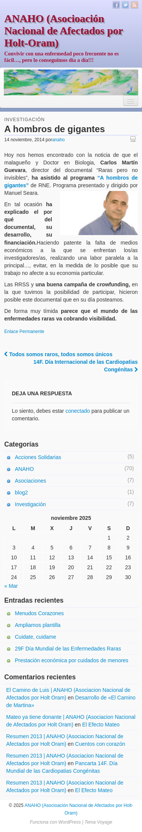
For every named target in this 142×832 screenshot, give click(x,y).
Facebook (116, 5)
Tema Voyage (98, 822)
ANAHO (24, 469)
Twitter (125, 5)
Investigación (24, 119)
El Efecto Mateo (101, 724)
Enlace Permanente (24, 331)
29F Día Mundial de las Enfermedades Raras (68, 649)
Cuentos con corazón (100, 744)
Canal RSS (134, 5)
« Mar (11, 586)
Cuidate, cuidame (35, 637)
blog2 (21, 492)
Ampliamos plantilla (38, 625)
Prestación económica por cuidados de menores (71, 660)
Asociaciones (30, 481)
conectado (78, 411)
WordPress (69, 822)
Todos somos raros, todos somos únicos (58, 354)
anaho (58, 139)
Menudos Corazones (39, 613)
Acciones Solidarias (38, 457)
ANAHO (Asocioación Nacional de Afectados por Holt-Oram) (63, 31)
